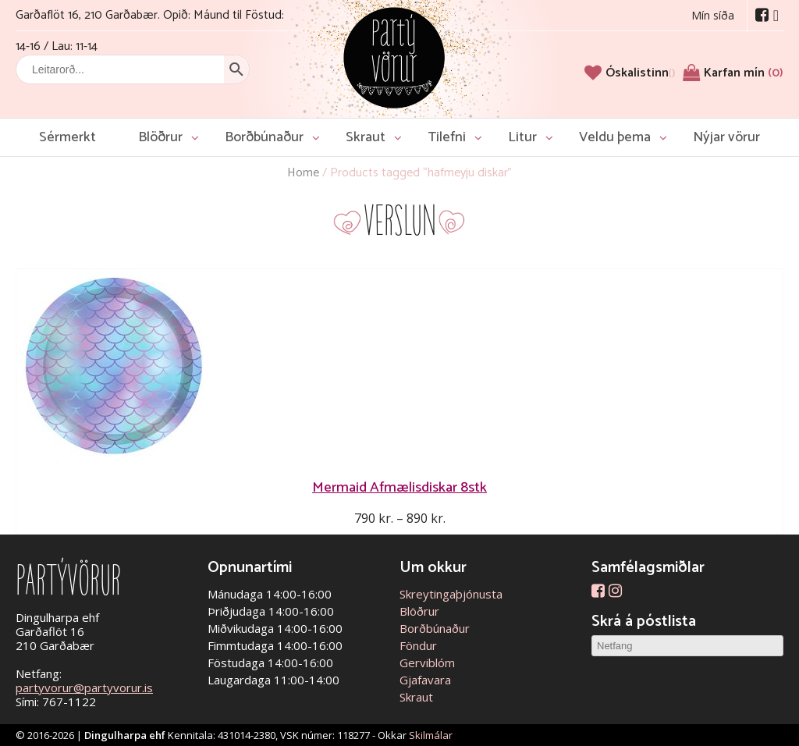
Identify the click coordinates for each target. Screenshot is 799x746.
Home (303, 172)
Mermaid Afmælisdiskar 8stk (399, 487)
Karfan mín (743, 72)
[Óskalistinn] (640, 72)
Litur (522, 137)
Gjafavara (425, 679)
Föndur (418, 645)
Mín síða (712, 15)
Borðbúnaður (264, 137)
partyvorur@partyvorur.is (84, 687)
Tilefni (447, 137)
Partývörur (394, 56)
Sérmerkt (67, 137)
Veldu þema (615, 137)
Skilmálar (431, 735)
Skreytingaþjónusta (451, 594)
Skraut (365, 137)
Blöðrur (160, 137)
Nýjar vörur (726, 137)
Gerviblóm (427, 662)
